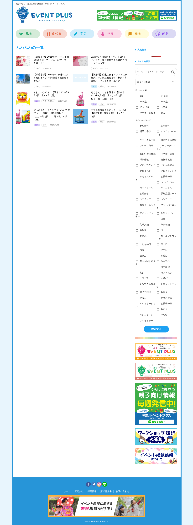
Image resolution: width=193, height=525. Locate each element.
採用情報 (92, 491)
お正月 (162, 309)
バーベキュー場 (146, 139)
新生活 (141, 230)
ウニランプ (143, 199)
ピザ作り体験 (165, 154)
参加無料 (142, 125)
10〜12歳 (142, 107)
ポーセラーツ (144, 188)
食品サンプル (165, 213)
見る (28, 32)
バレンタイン (144, 315)
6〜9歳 (162, 101)
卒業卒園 (163, 224)
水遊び (162, 255)
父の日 (162, 250)
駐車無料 (163, 125)
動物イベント (144, 171)
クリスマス (164, 298)
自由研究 (163, 267)
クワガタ (142, 278)
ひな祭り (163, 315)
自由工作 (163, 261)
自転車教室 (164, 159)
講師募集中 (106, 491)
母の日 (162, 244)
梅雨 (140, 250)
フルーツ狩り (144, 145)
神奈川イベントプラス (44, 14)
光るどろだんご (146, 165)
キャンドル (164, 188)
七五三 (141, 298)
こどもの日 (143, 244)
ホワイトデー (144, 320)
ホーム (67, 491)
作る (109, 32)
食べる (55, 32)
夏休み (141, 255)
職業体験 (142, 159)
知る (137, 32)
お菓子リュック (146, 205)
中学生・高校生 (146, 113)
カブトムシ (164, 272)
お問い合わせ (122, 491)
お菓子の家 (164, 176)
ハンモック (164, 199)
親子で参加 (143, 131)
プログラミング (167, 171)
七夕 (140, 272)
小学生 (162, 107)
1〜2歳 (162, 96)
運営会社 (78, 491)
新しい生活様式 (146, 154)
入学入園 (142, 224)
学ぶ (82, 32)
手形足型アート (167, 193)
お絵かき (142, 193)
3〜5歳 (141, 101)
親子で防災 (143, 292)
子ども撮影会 (165, 165)
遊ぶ (164, 32)
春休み (141, 236)
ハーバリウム (165, 182)
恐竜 (161, 219)
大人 (161, 113)
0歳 (139, 96)
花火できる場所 (146, 284)
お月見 (162, 292)
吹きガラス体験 (167, 139)
